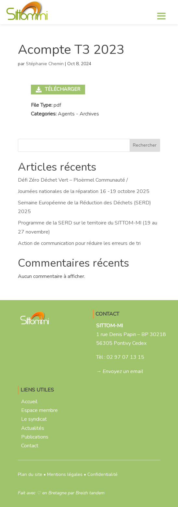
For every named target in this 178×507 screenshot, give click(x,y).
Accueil (29, 401)
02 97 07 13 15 (125, 357)
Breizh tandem (90, 493)
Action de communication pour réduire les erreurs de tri (79, 243)
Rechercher (145, 145)
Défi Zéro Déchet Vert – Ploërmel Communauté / (73, 180)
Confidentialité (102, 474)
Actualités (32, 428)
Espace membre (39, 410)
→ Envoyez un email (119, 371)
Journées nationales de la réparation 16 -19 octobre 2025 (83, 191)
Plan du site (30, 474)
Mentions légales (65, 474)
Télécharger (58, 89)
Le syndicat (34, 419)
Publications (34, 437)
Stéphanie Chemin (45, 64)
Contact (29, 445)
